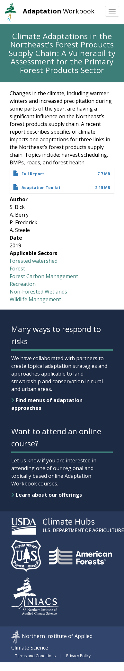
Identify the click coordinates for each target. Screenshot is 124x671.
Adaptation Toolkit (41, 187)
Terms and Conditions (35, 656)
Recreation (23, 283)
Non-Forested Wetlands (38, 291)
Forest (17, 268)
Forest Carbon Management (44, 276)
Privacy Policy (78, 656)
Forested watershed (34, 260)
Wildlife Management (35, 299)
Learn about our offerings (46, 494)
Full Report (33, 174)
